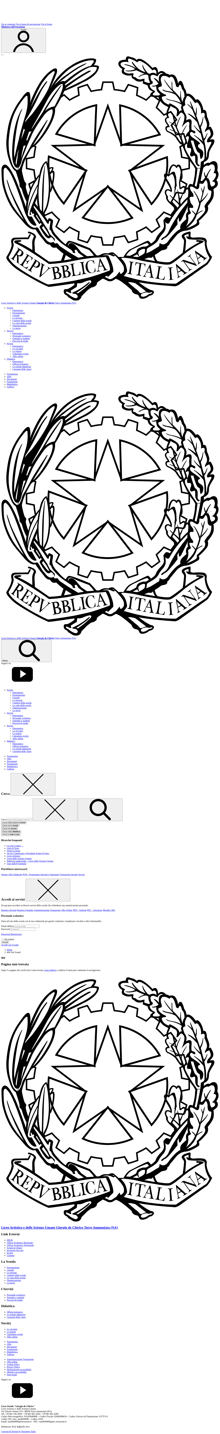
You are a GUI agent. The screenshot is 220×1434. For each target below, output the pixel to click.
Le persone (17, 318)
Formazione (12, 381)
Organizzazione (19, 326)
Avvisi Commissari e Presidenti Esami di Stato (28, 853)
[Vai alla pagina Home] (9, 950)
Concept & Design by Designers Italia (18, 1431)
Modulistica (12, 384)
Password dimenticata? (11, 934)
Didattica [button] (11, 359)
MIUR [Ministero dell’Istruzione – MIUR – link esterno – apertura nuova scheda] (10, 1240)
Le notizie (17, 351)
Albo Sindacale (15, 874)
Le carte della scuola (21, 323)
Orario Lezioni (13, 851)
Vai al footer (46, 24)
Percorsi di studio (20, 341)
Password (5, 929)
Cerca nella (11, 831)
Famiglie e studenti (21, 338)
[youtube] (22, 685)
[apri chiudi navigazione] (2, 54)
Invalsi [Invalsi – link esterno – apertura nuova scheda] (10, 1253)
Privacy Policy (13, 1367)
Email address (7, 926)
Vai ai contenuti (8, 24)
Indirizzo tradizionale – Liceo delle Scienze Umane (30, 861)
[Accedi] (23, 40)
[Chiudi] (33, 784)
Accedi (5, 942)
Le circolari (17, 349)
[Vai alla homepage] (110, 300)
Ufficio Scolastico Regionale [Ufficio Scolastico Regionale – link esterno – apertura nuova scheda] (20, 1242)
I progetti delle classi (21, 369)
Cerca (3, 819)
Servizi (81, 874)
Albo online (17, 356)
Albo (9, 376)
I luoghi (16, 315)
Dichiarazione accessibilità (19, 1369)
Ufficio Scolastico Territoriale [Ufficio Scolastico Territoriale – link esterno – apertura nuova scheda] (20, 1245)
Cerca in (10, 834)
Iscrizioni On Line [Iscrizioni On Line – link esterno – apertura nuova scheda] (15, 1250)
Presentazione (18, 313)
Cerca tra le (10, 825)
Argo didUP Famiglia (16, 863)
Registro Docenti (9, 910)
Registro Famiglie (25, 910)
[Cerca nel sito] (26, 650)
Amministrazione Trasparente (47, 910)
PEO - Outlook (80, 910)
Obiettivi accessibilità (16, 1372)
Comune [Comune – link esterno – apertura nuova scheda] (10, 1255)
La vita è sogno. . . (15, 846)
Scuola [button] (10, 308)
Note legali (12, 1374)
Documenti (12, 379)
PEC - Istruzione (94, 910)
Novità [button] (10, 343)
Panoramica (17, 310)
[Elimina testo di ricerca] (55, 809)
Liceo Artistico (13, 856)
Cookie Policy (13, 1364)
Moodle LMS (109, 910)
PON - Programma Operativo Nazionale (41, 874)
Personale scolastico (21, 336)
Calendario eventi (20, 354)
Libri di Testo (13, 848)
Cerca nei (9, 828)
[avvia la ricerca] (100, 809)
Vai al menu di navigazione (28, 24)
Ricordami (9, 939)
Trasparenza (12, 374)
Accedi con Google (10, 945)
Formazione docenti (69, 874)
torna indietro (50, 970)
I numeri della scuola (22, 320)
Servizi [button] (10, 331)
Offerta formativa (20, 364)
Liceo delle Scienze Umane (19, 858)
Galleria (10, 387)
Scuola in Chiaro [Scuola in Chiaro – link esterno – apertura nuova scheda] (14, 1248)
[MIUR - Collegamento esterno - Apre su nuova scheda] (13, 27)
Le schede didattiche (21, 366)
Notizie (4, 874)
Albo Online (66, 910)
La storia (16, 328)
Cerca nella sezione (13, 822)
